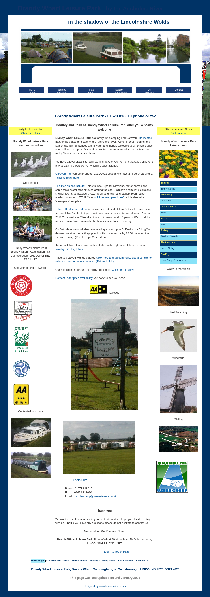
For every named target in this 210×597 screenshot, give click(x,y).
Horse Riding (167, 248)
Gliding (164, 230)
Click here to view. (123, 269)
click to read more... (69, 177)
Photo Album (79, 560)
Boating (165, 182)
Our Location (125, 560)
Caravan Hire (63, 173)
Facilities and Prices (57, 560)
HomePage (32, 90)
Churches (166, 200)
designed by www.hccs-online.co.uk (105, 586)
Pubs (163, 212)
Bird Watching (168, 188)
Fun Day (165, 254)
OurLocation (149, 90)
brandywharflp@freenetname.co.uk (94, 496)
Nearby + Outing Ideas (120, 90)
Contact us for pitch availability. (74, 278)
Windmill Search (169, 236)
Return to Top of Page (116, 551)
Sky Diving (166, 194)
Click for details (30, 133)
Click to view (178, 133)
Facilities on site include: (70, 186)
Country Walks (168, 206)
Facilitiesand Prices (61, 90)
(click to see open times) (109, 197)
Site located (145, 138)
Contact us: (80, 480)
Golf (163, 224)
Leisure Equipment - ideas (71, 209)
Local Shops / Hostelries (173, 260)
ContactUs (179, 90)
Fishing (164, 218)
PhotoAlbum (91, 90)
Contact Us (142, 560)
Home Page (37, 560)
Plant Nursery (168, 242)
